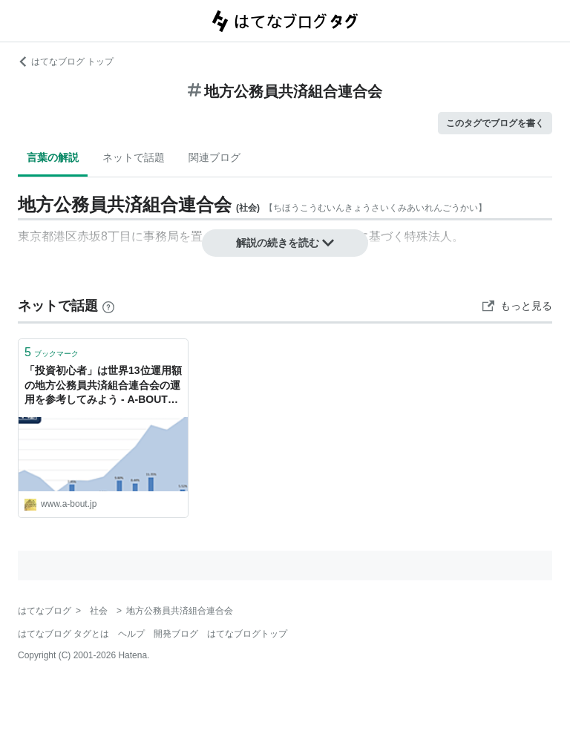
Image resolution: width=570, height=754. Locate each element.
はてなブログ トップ (66, 61)
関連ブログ (214, 157)
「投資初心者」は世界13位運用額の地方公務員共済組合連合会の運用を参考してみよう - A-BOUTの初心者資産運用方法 (103, 386)
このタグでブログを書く (495, 123)
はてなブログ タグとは (63, 634)
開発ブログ (176, 634)
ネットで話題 (133, 157)
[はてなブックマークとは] (108, 305)
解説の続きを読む (285, 243)
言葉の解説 (53, 157)
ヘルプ (131, 634)
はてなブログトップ (247, 634)
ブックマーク (51, 352)
